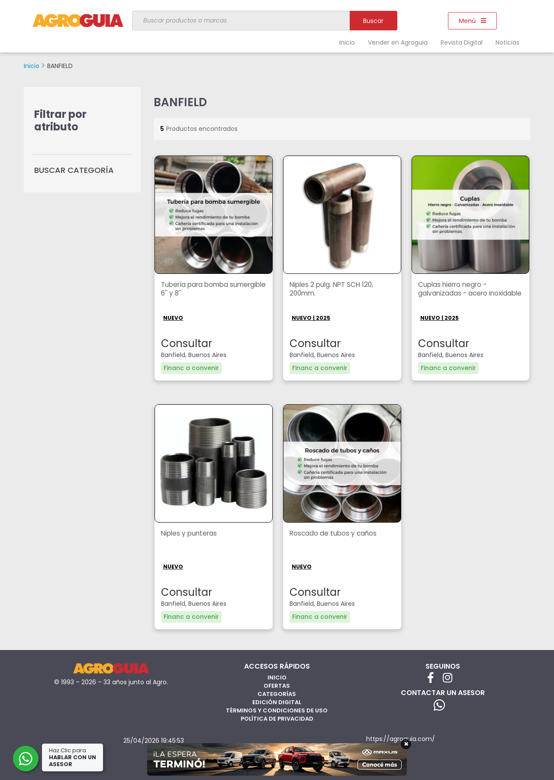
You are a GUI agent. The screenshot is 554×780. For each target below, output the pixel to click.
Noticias (507, 42)
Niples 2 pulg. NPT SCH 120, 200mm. (333, 289)
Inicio (347, 42)
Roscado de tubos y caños (334, 533)
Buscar (373, 20)
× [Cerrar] (406, 744)
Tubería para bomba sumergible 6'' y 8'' (197, 289)
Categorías (277, 693)
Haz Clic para (73, 757)
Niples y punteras (190, 533)
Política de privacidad (277, 718)
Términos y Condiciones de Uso (277, 710)
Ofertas (277, 685)
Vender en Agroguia (398, 42)
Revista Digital (462, 42)
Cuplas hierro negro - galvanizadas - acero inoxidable (454, 294)
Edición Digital (276, 702)
